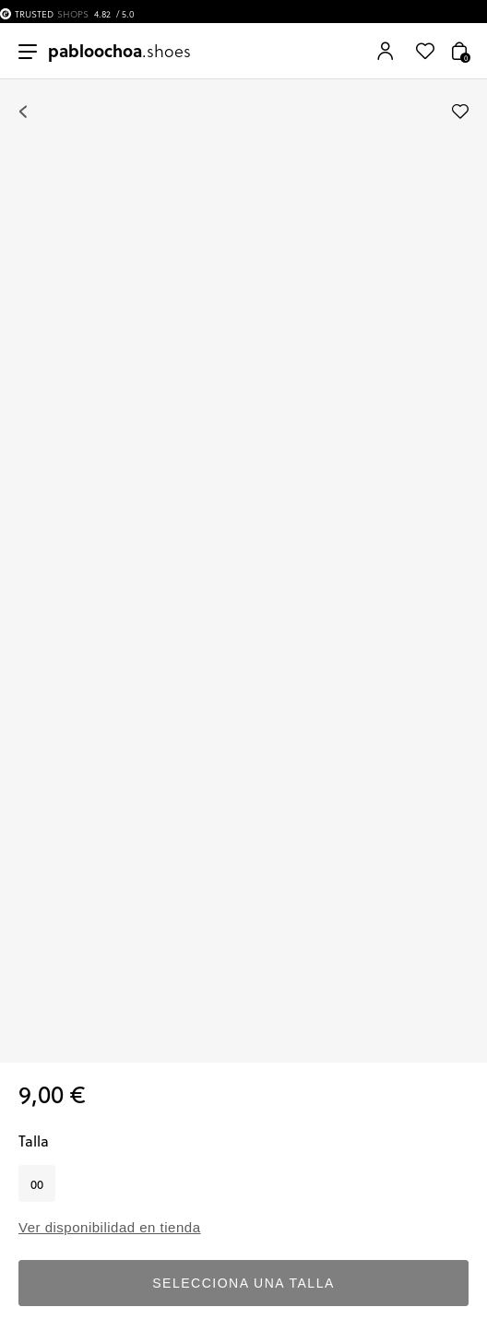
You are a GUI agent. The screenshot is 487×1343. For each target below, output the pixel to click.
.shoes (119, 50)
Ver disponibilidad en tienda (109, 1227)
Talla (33, 1140)
